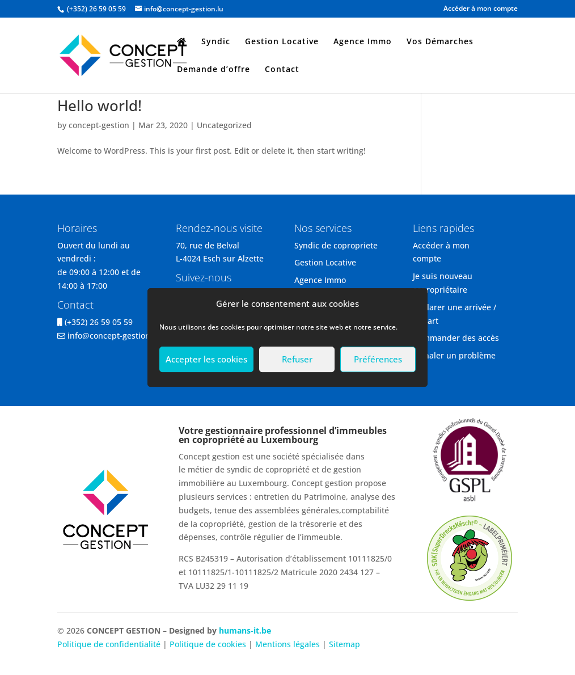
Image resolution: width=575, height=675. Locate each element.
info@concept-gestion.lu (113, 335)
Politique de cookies (208, 644)
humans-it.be (245, 630)
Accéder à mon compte (480, 9)
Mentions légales (288, 644)
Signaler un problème (454, 355)
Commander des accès (456, 337)
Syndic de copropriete (336, 245)
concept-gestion (99, 125)
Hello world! (99, 105)
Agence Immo (362, 42)
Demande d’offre (213, 69)
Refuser (297, 359)
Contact (282, 69)
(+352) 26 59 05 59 (99, 322)
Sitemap (344, 644)
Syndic (215, 42)
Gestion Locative (282, 42)
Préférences (378, 359)
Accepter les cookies (206, 359)
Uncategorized (224, 125)
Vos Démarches (440, 42)
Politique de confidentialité (108, 644)
